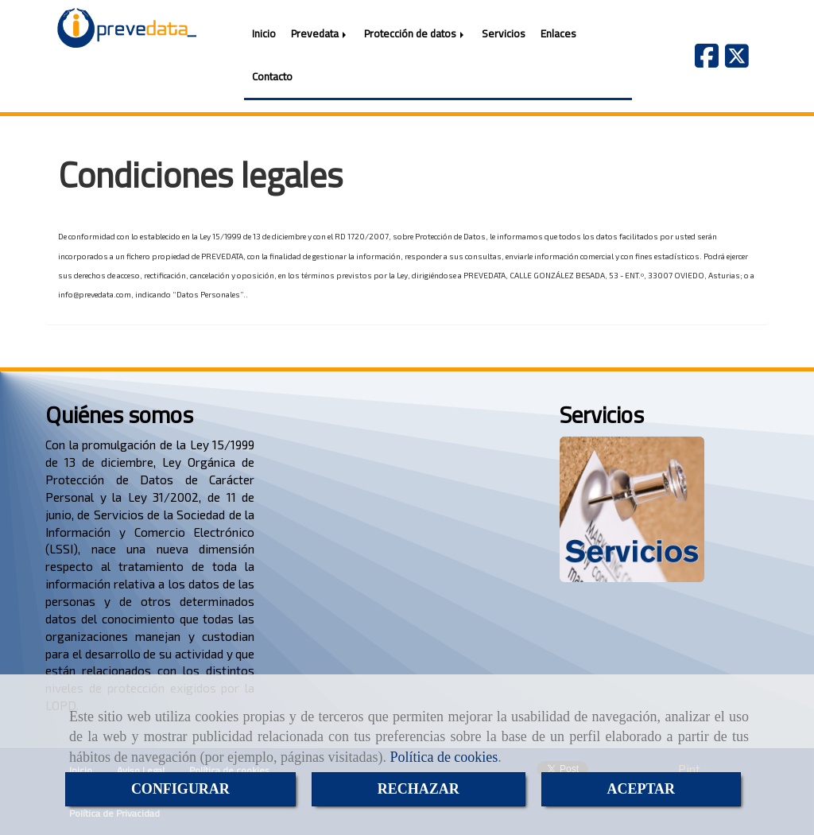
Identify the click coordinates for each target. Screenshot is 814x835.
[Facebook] (707, 60)
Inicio (264, 33)
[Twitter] (737, 60)
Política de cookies (444, 757)
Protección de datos (415, 33)
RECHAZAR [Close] (418, 789)
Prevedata (320, 33)
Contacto (272, 76)
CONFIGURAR (180, 789)
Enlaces (558, 33)
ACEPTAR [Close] (641, 789)
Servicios (503, 33)
